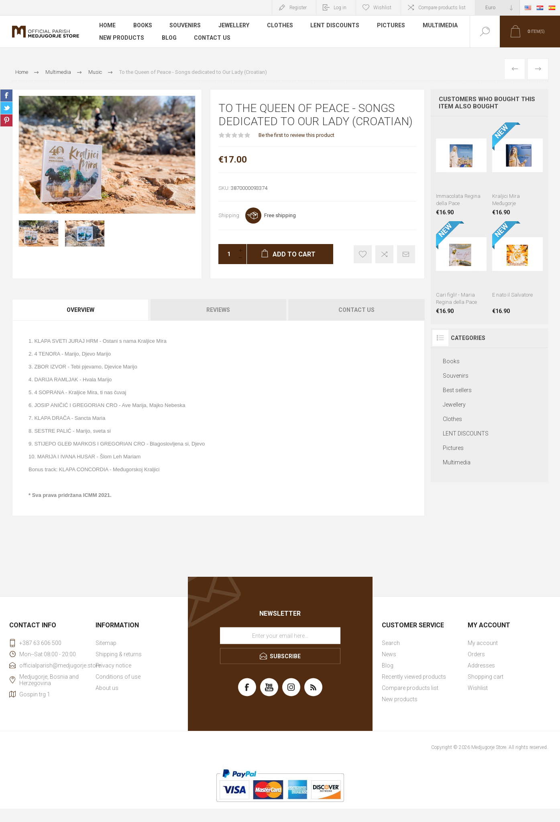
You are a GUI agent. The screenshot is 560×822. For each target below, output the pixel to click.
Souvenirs (185, 25)
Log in (340, 7)
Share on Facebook (6, 96)
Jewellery (234, 25)
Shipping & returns (119, 654)
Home (107, 25)
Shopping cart (485, 676)
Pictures (391, 25)
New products (121, 38)
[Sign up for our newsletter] (280, 635)
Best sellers (457, 390)
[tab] (81, 310)
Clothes (280, 25)
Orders (476, 654)
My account (483, 643)
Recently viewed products (414, 676)
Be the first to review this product (296, 135)
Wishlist (478, 688)
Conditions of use (118, 676)
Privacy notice (113, 665)
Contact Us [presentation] (356, 310)
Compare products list (442, 7)
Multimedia (440, 25)
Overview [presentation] (80, 310)
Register (298, 7)
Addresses (481, 665)
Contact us (212, 38)
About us (107, 688)
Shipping (228, 215)
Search (391, 643)
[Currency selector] (497, 7)
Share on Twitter (6, 108)
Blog (168, 38)
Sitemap (106, 643)
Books (142, 25)
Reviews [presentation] (218, 310)
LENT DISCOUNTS (335, 25)
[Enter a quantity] (226, 254)
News (389, 654)
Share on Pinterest (6, 120)
